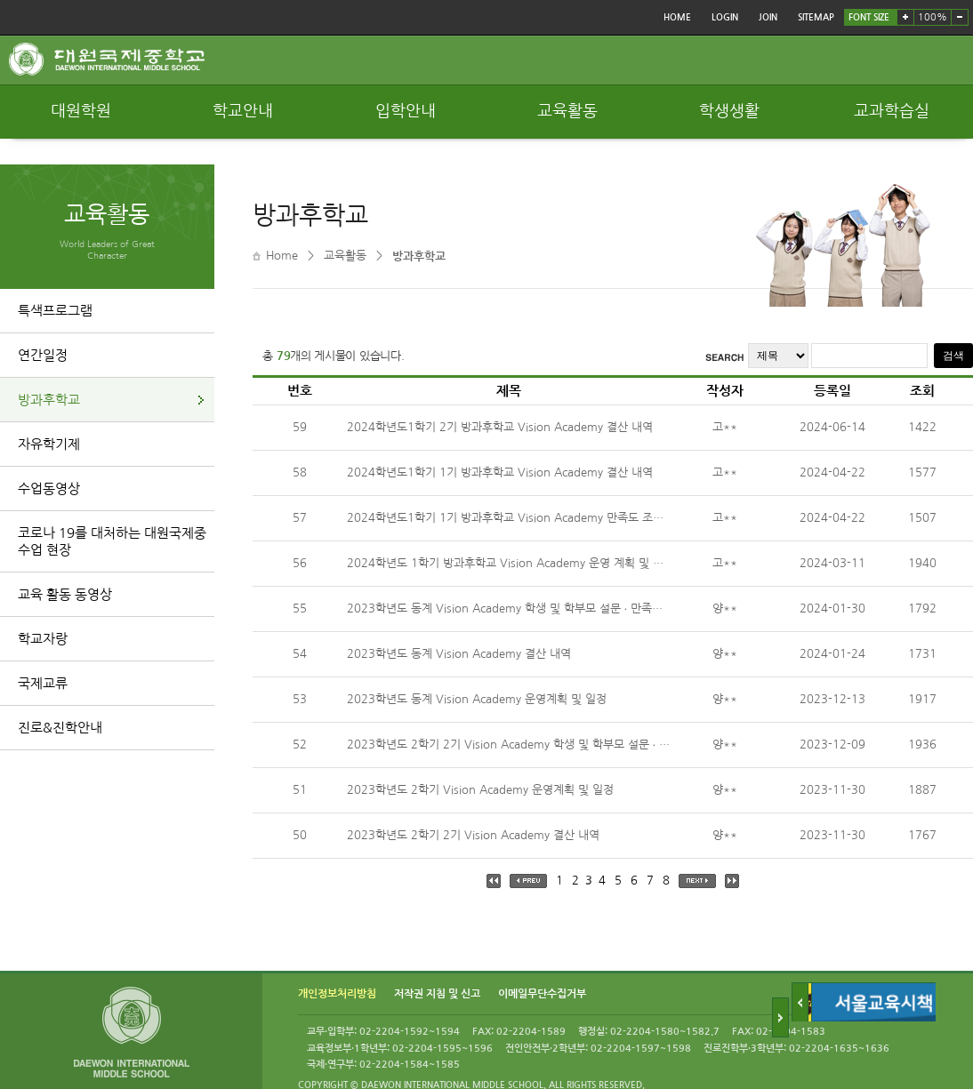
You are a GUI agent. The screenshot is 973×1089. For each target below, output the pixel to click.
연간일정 (43, 355)
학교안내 (243, 111)
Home (282, 255)
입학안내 (405, 111)
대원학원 (81, 111)
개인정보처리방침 (337, 994)
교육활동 (567, 111)
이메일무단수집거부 (542, 994)
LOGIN (725, 17)
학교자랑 (43, 638)
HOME (677, 17)
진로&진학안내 (60, 727)
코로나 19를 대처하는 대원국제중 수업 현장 (112, 541)
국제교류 (43, 683)
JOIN (768, 17)
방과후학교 (49, 399)
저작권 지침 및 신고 (437, 994)
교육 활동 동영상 (65, 594)
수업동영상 (49, 488)
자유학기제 (49, 444)
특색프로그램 (55, 310)
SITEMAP (816, 17)
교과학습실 (891, 111)
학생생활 (729, 111)
